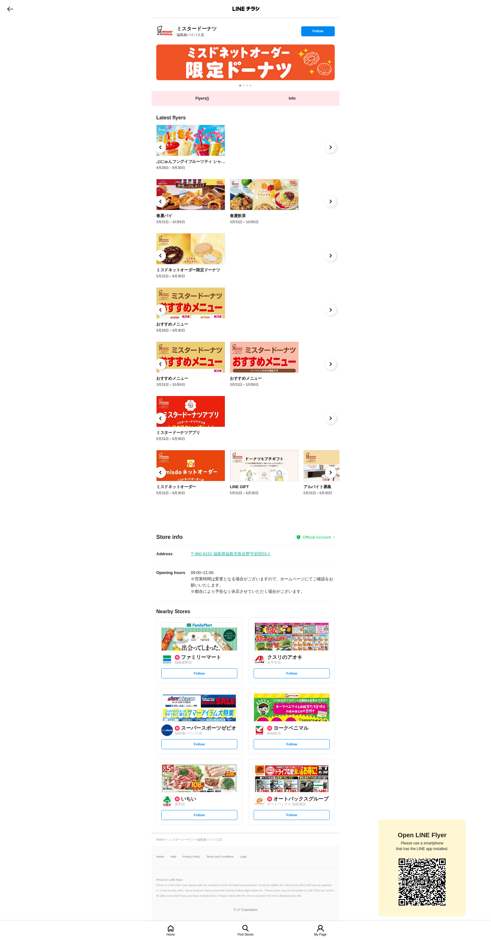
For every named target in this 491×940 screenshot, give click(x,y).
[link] (164, 31)
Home (171, 934)
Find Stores (245, 934)
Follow (317, 32)
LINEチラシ (246, 8)
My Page (320, 934)
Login (243, 856)
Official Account (317, 537)
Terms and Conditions (220, 856)
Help (174, 856)
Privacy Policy (191, 856)
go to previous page (10, 9)
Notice (160, 856)
